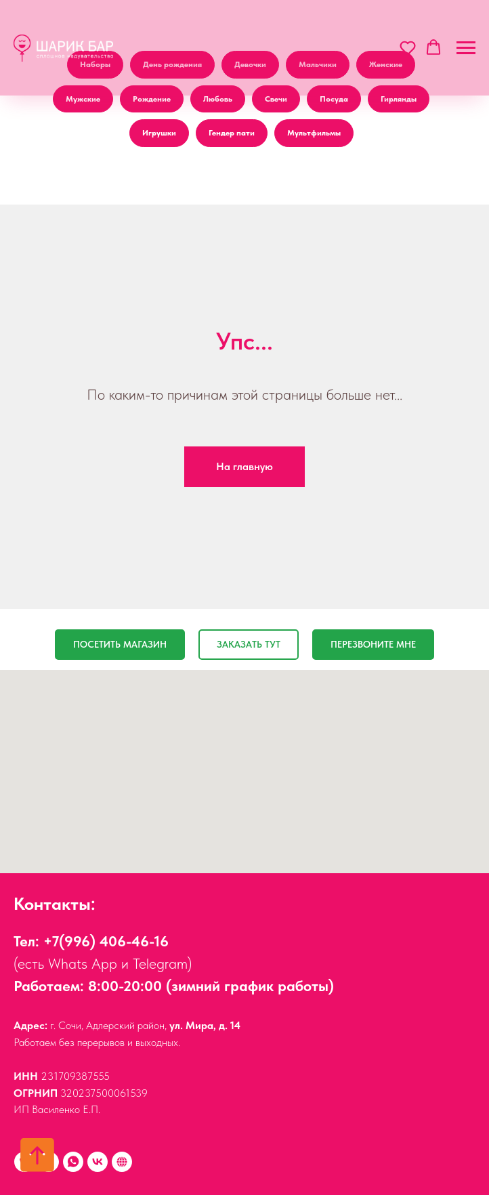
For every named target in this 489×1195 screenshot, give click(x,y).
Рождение (152, 99)
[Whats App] (73, 1162)
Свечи (276, 99)
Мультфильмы (314, 133)
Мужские (83, 99)
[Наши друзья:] (122, 1162)
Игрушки (159, 133)
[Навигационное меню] (465, 48)
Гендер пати (232, 133)
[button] (408, 47)
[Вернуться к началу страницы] (37, 1155)
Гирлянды (399, 99)
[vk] (97, 1162)
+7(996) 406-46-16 (106, 941)
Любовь (217, 99)
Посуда (334, 99)
